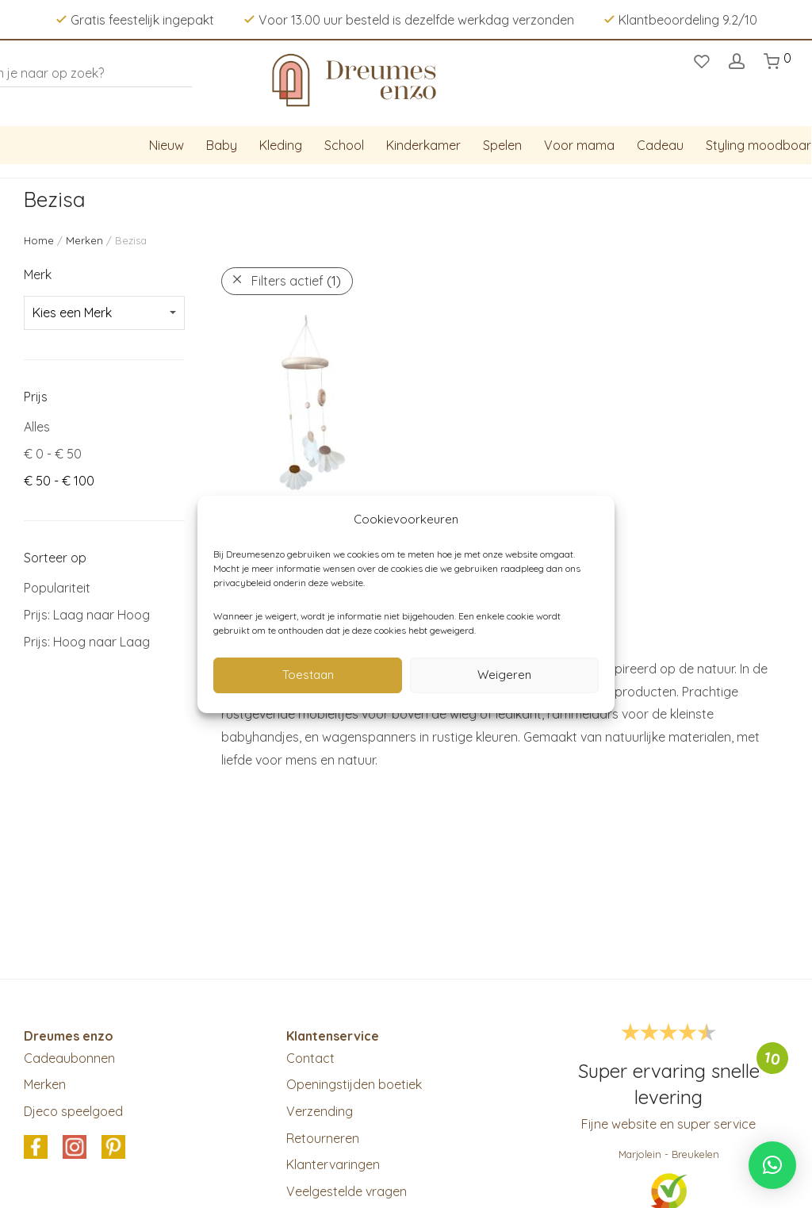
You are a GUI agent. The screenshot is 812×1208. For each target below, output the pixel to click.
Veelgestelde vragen (346, 1191)
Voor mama (579, 145)
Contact (310, 1058)
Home (39, 240)
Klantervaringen (333, 1164)
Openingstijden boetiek (354, 1084)
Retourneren (322, 1138)
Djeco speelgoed (73, 1111)
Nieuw (166, 145)
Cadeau (660, 145)
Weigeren (504, 674)
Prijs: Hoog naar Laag (87, 642)
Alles (37, 427)
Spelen (502, 145)
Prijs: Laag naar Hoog (87, 615)
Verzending (319, 1111)
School (344, 145)
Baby (221, 145)
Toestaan (308, 674)
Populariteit (57, 588)
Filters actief (296, 281)
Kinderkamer (423, 145)
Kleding (280, 145)
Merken (84, 240)
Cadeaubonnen (69, 1058)
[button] (772, 1165)
